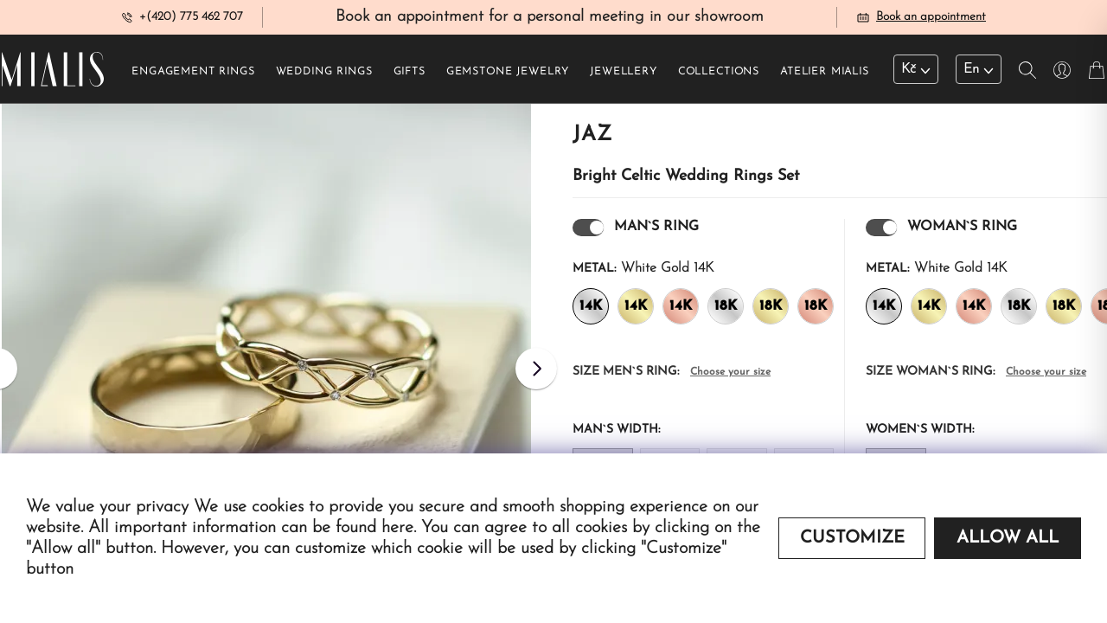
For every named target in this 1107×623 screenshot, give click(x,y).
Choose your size (730, 379)
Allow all (1008, 538)
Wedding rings (324, 79)
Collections (718, 79)
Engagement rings (192, 79)
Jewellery (623, 79)
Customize (852, 538)
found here (374, 527)
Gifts (410, 79)
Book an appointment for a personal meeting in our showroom (550, 20)
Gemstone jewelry (507, 79)
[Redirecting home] (53, 76)
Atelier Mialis (824, 79)
